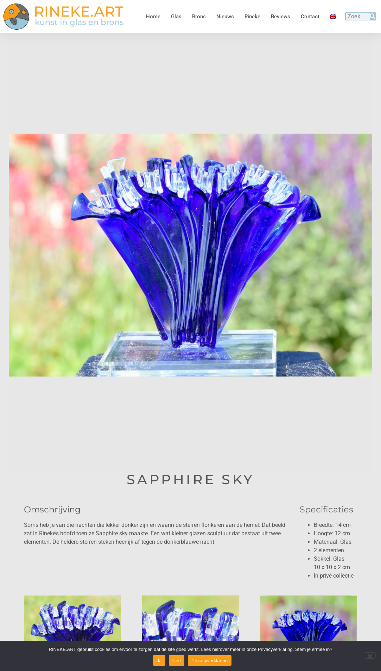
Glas (176, 16)
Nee (176, 660)
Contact (310, 16)
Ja (159, 660)
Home (153, 16)
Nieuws (225, 16)
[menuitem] (333, 16)
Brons (199, 16)
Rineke (252, 16)
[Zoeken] (372, 16)
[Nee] (370, 655)
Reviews (280, 16)
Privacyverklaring (209, 660)
